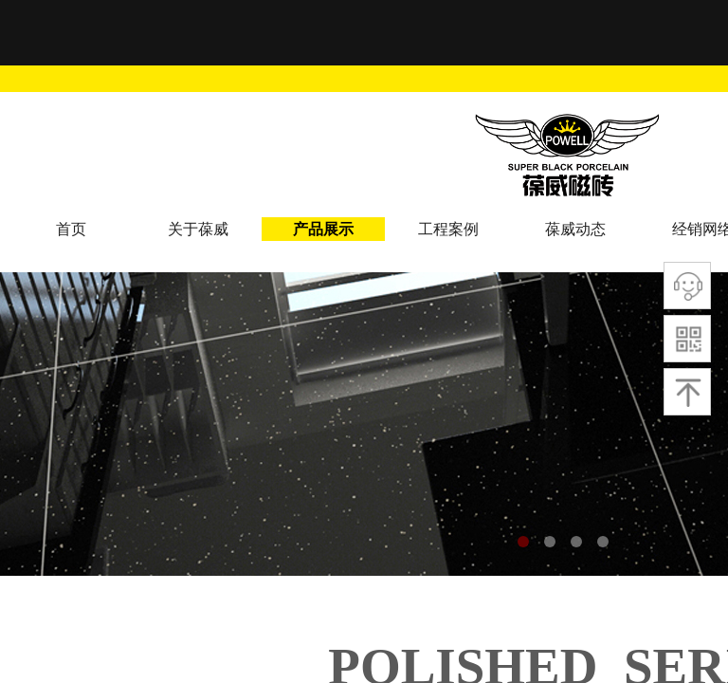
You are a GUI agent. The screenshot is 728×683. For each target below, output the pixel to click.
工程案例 (448, 229)
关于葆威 (198, 229)
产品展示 (323, 229)
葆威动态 (575, 229)
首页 (71, 229)
